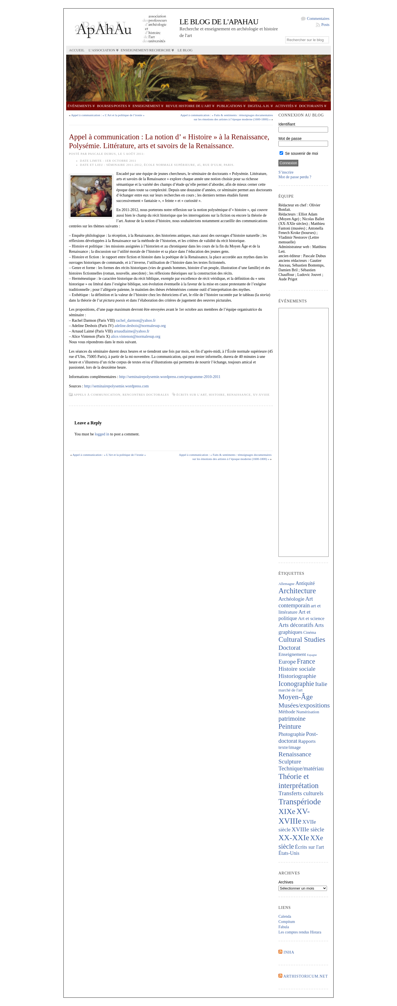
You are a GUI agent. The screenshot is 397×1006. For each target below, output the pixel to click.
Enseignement (146, 106)
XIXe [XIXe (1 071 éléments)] (286, 811)
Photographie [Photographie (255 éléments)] (291, 734)
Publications (229, 106)
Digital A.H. (259, 106)
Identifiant (286, 124)
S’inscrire (285, 172)
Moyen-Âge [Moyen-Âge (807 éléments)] (295, 697)
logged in (102, 434)
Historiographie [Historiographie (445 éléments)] (297, 676)
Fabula (283, 927)
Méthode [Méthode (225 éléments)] (286, 711)
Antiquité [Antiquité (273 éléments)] (305, 583)
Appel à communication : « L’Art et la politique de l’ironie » (107, 115)
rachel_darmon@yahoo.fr (135, 320)
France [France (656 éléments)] (306, 661)
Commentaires (318, 19)
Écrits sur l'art (191, 394)
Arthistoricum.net (305, 976)
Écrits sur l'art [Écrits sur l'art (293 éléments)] (309, 847)
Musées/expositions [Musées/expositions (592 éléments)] (304, 705)
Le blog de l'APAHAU (218, 21)
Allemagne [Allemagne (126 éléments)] (286, 584)
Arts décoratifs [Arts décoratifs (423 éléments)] (295, 625)
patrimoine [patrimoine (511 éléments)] (291, 718)
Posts (325, 25)
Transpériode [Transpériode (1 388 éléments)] (299, 801)
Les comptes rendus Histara (299, 932)
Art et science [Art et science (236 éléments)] (311, 618)
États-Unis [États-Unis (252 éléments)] (288, 853)
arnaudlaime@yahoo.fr (131, 331)
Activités (284, 106)
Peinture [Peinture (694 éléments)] (289, 726)
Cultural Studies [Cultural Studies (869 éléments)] (301, 639)
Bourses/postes (112, 106)
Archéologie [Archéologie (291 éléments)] (291, 599)
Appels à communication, (98, 394)
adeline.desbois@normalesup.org (140, 326)
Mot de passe (290, 138)
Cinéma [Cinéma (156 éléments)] (309, 632)
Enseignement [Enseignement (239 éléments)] (292, 654)
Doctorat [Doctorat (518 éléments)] (289, 647)
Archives (285, 882)
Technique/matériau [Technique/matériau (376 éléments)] (301, 768)
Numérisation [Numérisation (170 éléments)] (307, 711)
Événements (80, 106)
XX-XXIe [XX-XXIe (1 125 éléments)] (293, 837)
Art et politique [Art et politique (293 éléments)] (294, 615)
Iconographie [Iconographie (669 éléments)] (296, 683)
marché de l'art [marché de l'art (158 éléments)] (290, 690)
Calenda (284, 916)
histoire (217, 394)
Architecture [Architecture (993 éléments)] (297, 591)
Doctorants (311, 106)
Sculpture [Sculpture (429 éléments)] (289, 761)
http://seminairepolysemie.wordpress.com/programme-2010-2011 (169, 377)
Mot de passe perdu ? (294, 177)
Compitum (286, 922)
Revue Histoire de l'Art (188, 106)
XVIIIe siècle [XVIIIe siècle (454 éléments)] (307, 829)
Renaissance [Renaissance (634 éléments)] (294, 754)
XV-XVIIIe (261, 394)
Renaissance (239, 394)
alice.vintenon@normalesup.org (135, 336)
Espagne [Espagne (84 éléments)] (312, 654)
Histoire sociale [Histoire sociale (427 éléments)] (296, 669)
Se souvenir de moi (299, 153)
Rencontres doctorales (146, 394)
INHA (289, 952)
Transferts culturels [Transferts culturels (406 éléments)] (300, 793)
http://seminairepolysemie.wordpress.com (116, 386)
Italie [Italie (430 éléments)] (321, 684)
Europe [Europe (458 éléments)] (287, 661)
